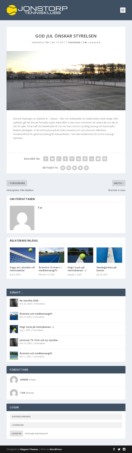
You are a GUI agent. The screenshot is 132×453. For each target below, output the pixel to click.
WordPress (56, 449)
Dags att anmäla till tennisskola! (22, 269)
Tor (47, 42)
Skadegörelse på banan (107, 269)
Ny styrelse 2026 (29, 300)
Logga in (16, 433)
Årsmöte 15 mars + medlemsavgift (50, 269)
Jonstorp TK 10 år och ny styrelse (39, 340)
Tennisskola (74, 42)
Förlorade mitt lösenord (36, 433)
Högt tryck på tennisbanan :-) (77, 269)
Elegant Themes (29, 449)
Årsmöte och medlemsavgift (36, 313)
